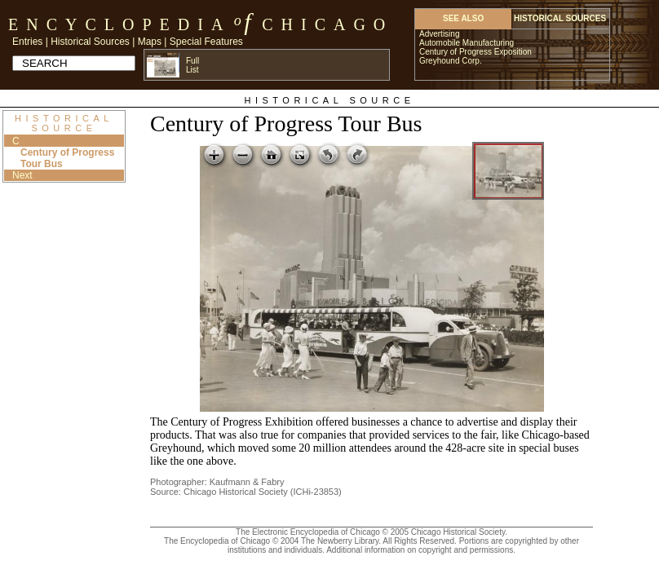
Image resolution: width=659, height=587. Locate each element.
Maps (149, 41)
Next (22, 175)
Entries (27, 41)
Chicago (327, 24)
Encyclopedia (119, 24)
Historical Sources (90, 41)
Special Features (206, 41)
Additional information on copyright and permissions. (420, 549)
